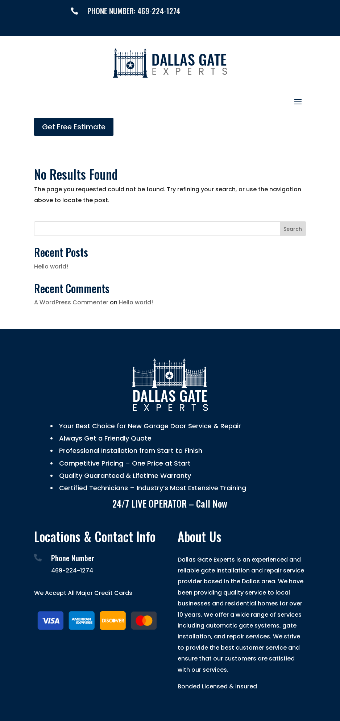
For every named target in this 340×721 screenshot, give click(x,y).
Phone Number (72, 558)
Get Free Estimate (73, 127)
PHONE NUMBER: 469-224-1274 (133, 10)
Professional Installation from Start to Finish (129, 450)
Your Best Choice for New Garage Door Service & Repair (149, 425)
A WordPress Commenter (71, 302)
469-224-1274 (72, 570)
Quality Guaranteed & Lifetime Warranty (124, 475)
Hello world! (51, 266)
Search (292, 229)
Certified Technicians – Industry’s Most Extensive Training (151, 487)
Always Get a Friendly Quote (104, 438)
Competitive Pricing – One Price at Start (124, 463)
